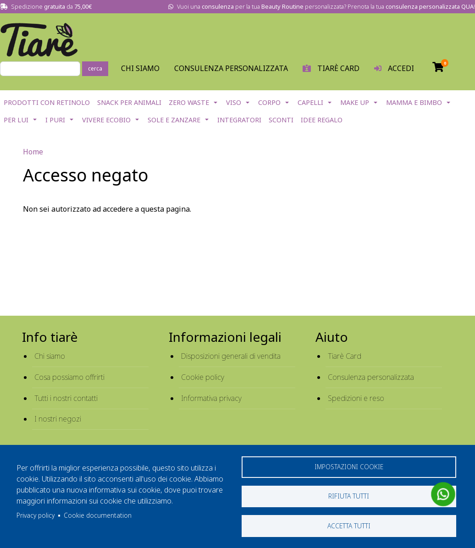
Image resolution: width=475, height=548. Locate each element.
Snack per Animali (129, 102)
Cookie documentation (98, 514)
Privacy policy (36, 514)
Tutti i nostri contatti (66, 398)
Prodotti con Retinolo (47, 102)
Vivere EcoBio (106, 119)
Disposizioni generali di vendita (231, 356)
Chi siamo (49, 356)
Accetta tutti (348, 525)
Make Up (354, 102)
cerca (95, 68)
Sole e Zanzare (174, 119)
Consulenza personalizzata (231, 68)
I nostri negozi (57, 419)
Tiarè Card (344, 356)
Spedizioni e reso (356, 398)
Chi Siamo (140, 68)
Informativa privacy (211, 398)
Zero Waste (189, 102)
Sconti (281, 119)
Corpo (269, 102)
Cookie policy (202, 377)
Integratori (239, 119)
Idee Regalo (321, 119)
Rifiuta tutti (348, 495)
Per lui (16, 119)
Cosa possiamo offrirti (69, 377)
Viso (233, 102)
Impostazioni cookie (349, 465)
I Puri (55, 119)
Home (33, 152)
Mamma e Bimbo (414, 102)
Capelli (310, 102)
